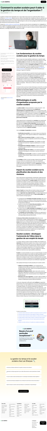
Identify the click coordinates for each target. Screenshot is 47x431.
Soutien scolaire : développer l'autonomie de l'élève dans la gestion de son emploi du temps (7, 61)
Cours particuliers (4, 405)
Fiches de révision (12, 416)
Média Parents (34, 425)
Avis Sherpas (34, 423)
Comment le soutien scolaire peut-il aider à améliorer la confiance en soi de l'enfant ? (32, 315)
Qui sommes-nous (35, 422)
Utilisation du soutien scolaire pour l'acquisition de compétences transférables (31, 322)
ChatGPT (31, 303)
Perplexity (31, 306)
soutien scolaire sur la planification (12, 24)
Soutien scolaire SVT (27, 410)
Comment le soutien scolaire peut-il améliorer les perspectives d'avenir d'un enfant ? (32, 312)
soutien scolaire (8, 18)
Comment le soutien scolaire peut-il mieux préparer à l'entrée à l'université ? (31, 314)
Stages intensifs (4, 410)
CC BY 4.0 (10, 12)
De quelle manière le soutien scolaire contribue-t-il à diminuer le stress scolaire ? (31, 317)
